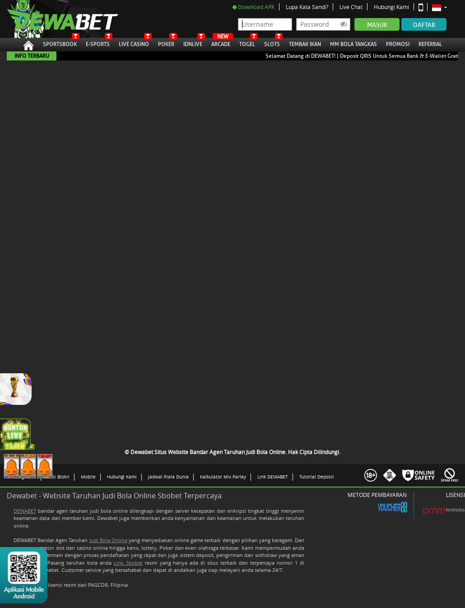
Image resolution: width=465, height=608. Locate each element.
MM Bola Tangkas (353, 43)
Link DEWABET (272, 476)
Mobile (88, 476)
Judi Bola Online (108, 540)
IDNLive (193, 43)
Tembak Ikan (305, 43)
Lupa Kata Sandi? (307, 6)
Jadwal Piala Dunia (168, 476)
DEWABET (25, 510)
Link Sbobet (128, 562)
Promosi (397, 43)
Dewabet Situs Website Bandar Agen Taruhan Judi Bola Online (53, 19)
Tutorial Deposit (316, 476)
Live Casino (133, 43)
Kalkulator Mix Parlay (223, 476)
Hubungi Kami (391, 6)
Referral (430, 44)
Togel (247, 43)
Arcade (221, 43)
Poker (166, 43)
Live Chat (351, 6)
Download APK (253, 6)
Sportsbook (59, 43)
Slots (272, 43)
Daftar (424, 25)
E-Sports (97, 43)
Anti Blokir (58, 476)
